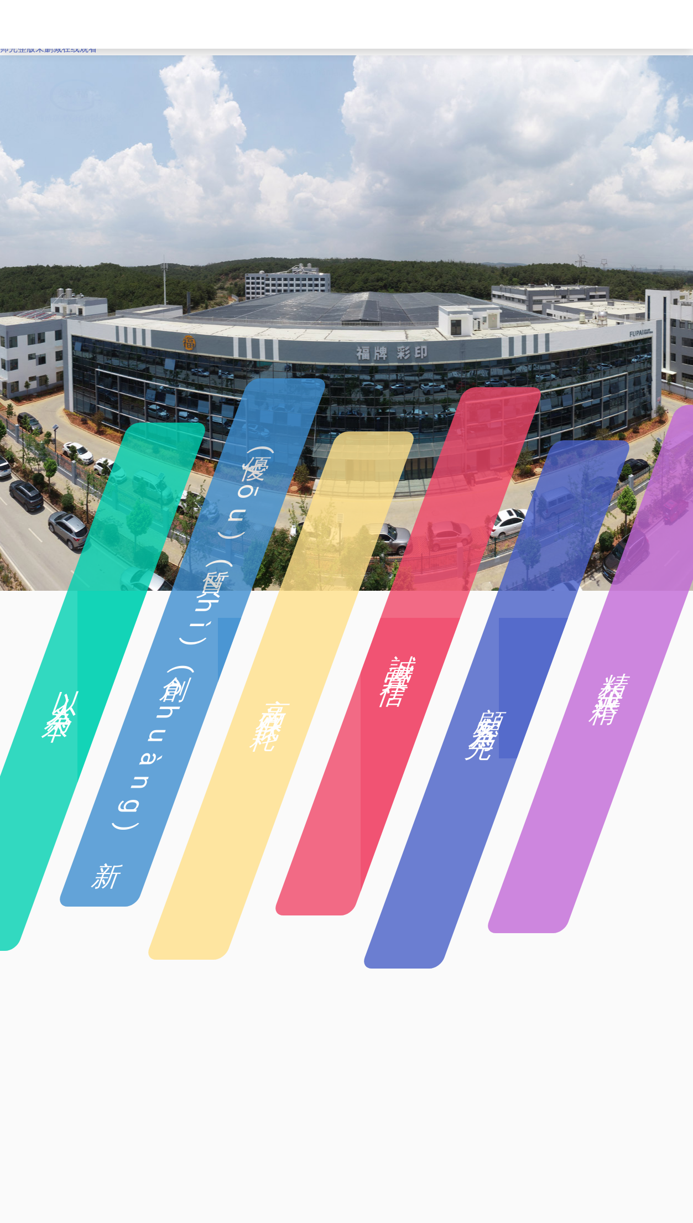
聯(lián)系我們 (559, 24)
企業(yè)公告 (493, 24)
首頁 (159, 24)
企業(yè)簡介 (213, 24)
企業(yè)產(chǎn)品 (305, 24)
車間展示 (437, 24)
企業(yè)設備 (381, 24)
